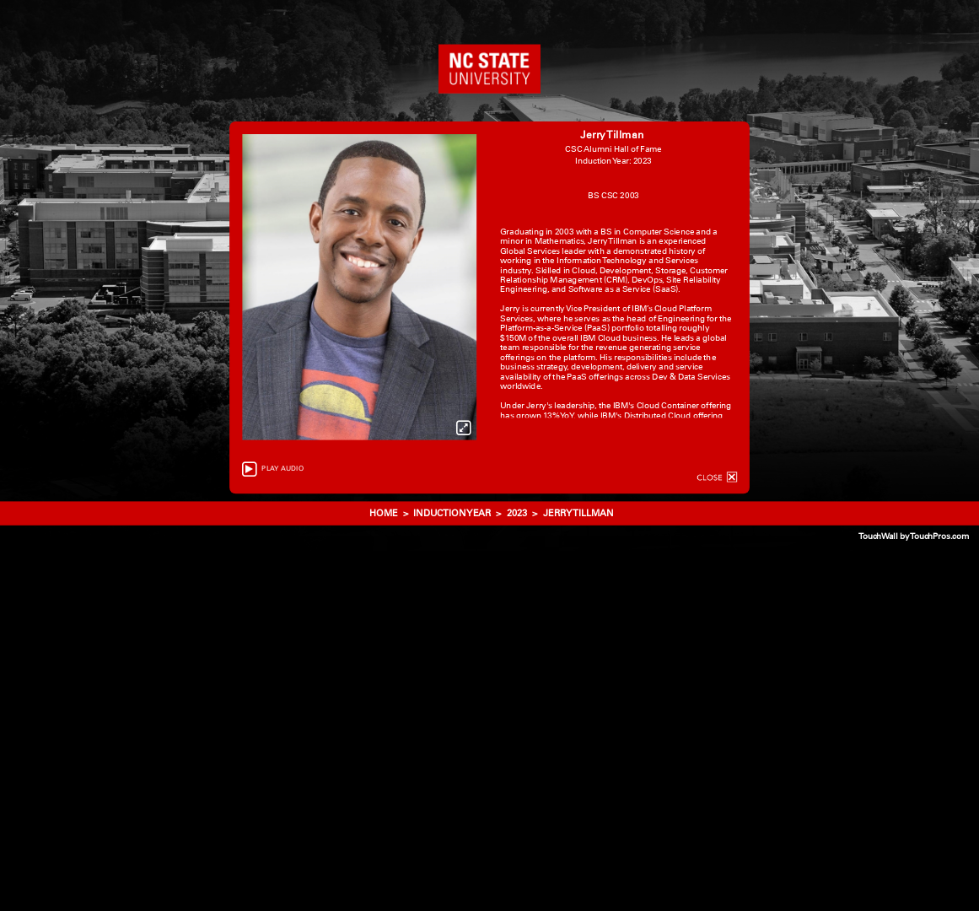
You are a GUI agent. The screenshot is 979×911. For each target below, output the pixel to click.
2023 (517, 513)
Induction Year (452, 513)
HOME (385, 513)
